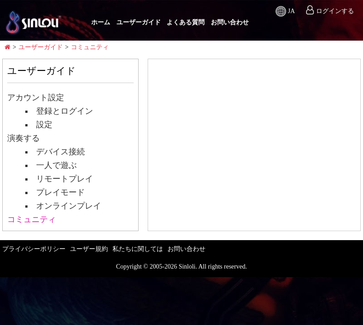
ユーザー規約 (89, 249)
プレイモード (56, 192)
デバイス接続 (56, 151)
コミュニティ (90, 47)
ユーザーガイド (138, 22)
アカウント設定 (35, 97)
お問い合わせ (230, 22)
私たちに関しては (137, 249)
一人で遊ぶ (52, 165)
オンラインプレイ (64, 205)
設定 (40, 124)
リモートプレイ (60, 178)
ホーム (100, 22)
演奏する (23, 138)
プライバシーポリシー (33, 249)
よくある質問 (186, 22)
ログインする (335, 11)
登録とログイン (60, 111)
